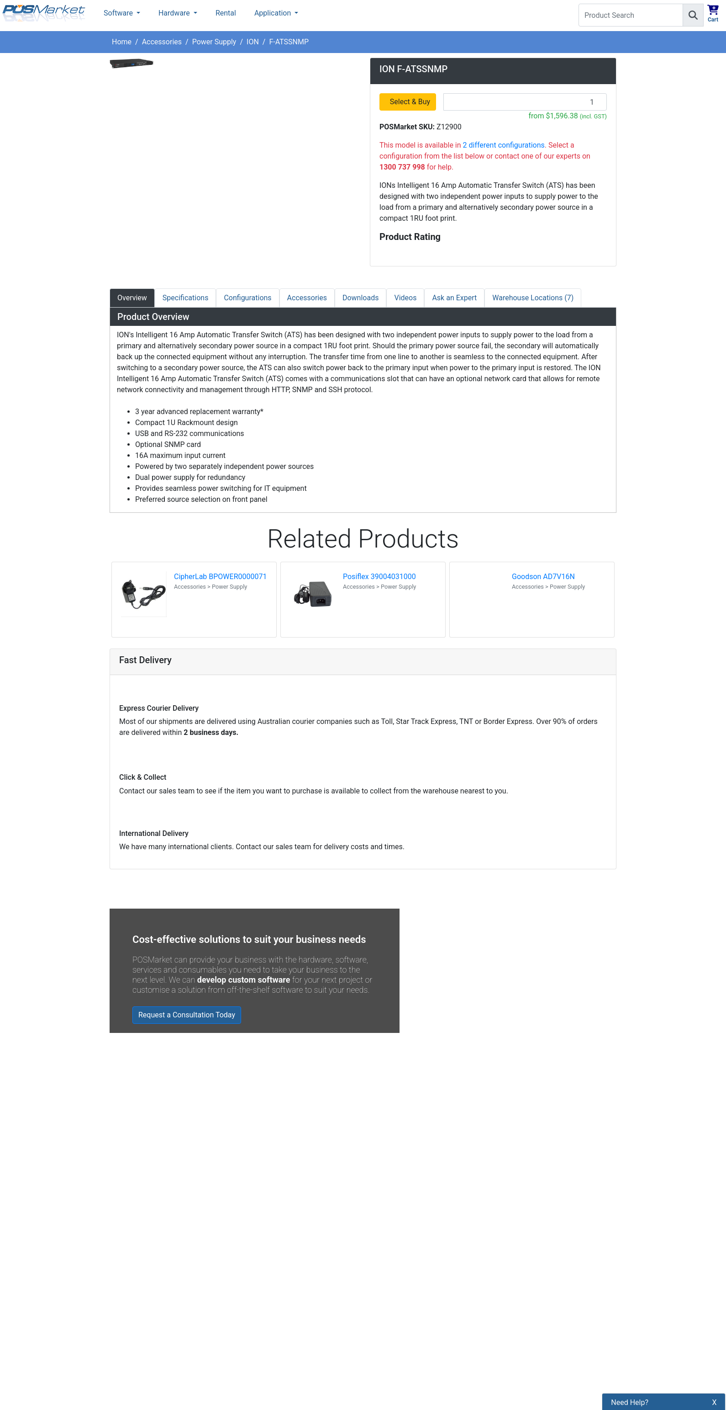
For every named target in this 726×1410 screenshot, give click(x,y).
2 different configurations (504, 145)
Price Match (259, 1352)
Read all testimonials (149, 1154)
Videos (405, 297)
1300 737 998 (698, 41)
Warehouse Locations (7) (532, 297)
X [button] (714, 1315)
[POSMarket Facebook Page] (374, 1270)
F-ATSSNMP (289, 41)
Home (122, 41)
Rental (226, 13)
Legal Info (256, 1321)
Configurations (247, 297)
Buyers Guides (263, 1336)
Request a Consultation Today (186, 1015)
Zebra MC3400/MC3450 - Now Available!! (471, 1103)
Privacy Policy (262, 1274)
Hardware (175, 13)
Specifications (186, 297)
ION (253, 41)
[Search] (693, 15)
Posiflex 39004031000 (379, 576)
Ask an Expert (454, 297)
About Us (254, 1228)
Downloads (360, 297)
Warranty (254, 1367)
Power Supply (214, 41)
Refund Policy (262, 1290)
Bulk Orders (258, 1305)
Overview (132, 297)
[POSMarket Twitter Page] (389, 1270)
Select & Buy (410, 101)
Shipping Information (274, 1259)
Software (119, 13)
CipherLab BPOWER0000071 (220, 576)
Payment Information (274, 1243)
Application (273, 13)
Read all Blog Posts (407, 1169)
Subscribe (496, 1248)
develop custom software (243, 979)
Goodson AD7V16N (543, 576)
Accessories (162, 41)
